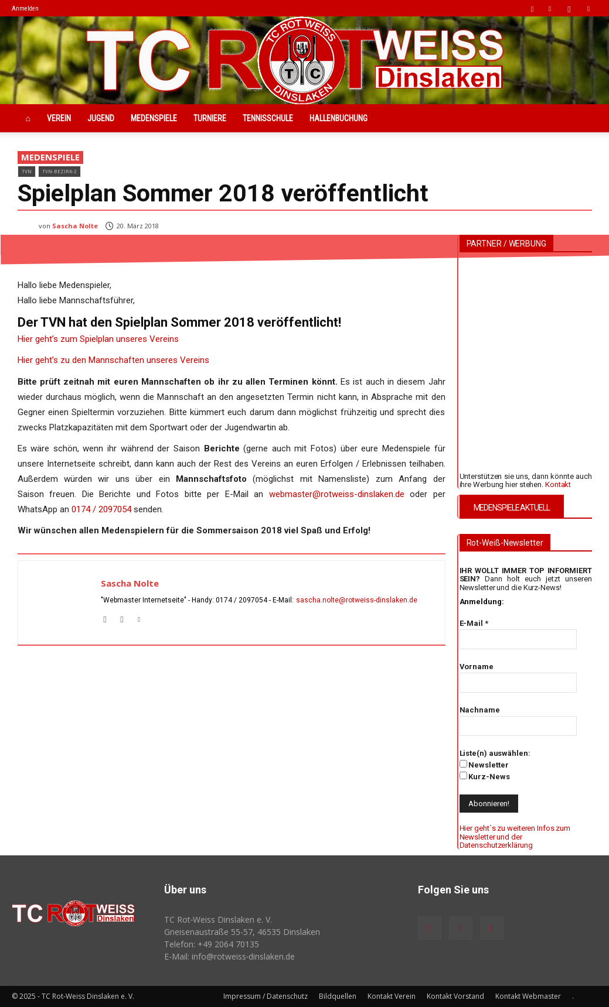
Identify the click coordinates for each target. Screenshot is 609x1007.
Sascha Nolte (75, 225)
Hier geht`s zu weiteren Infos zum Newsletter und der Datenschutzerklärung (515, 837)
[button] (532, 8)
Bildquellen (337, 996)
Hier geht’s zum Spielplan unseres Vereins (98, 339)
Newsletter (484, 764)
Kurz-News (485, 776)
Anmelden (25, 8)
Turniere (209, 118)
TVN (27, 171)
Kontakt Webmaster (528, 996)
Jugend (100, 118)
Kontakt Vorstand (455, 996)
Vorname (477, 666)
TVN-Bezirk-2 (59, 171)
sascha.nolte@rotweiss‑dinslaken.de (357, 600)
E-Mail (474, 623)
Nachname (480, 709)
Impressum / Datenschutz (265, 996)
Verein (59, 118)
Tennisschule (268, 118)
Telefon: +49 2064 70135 (211, 944)
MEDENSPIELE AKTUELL (512, 507)
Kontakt (558, 484)
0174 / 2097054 (103, 509)
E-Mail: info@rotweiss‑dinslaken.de (229, 956)
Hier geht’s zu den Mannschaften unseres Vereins (113, 360)
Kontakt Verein (392, 996)
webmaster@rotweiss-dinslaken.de (336, 494)
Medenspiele (154, 118)
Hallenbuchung (338, 118)
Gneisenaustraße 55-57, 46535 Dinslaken (242, 931)
